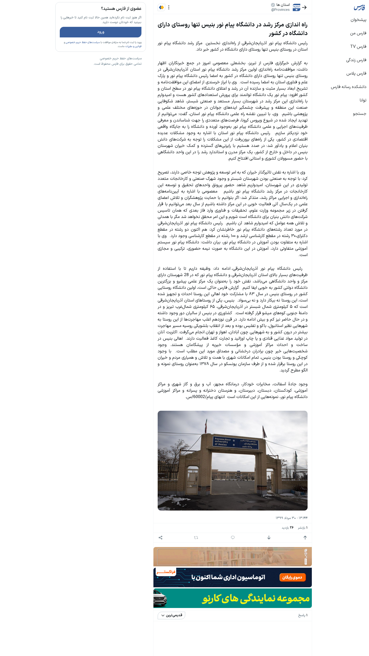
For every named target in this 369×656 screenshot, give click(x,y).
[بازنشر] (161, 537)
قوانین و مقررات (99, 60)
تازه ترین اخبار (94, 71)
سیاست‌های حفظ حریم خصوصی (48, 56)
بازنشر (268, 528)
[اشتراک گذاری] (125, 537)
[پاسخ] (198, 537)
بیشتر (103, 337)
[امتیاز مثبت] (270, 537)
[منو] (134, 7)
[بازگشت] (270, 7)
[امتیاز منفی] (234, 537)
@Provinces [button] (246, 10)
